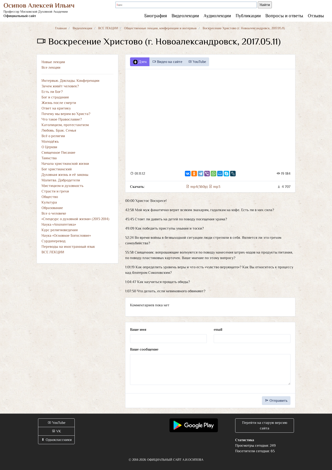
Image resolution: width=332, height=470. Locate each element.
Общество (50, 197)
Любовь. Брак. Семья (59, 130)
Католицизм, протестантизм (65, 125)
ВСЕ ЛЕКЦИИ (108, 28)
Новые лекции (53, 62)
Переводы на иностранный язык (68, 247)
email (218, 330)
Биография (155, 15)
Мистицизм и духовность (62, 186)
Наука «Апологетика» (59, 224)
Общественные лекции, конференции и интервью (160, 28)
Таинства (49, 158)
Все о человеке (54, 213)
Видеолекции (185, 15)
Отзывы (316, 15)
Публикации (248, 15)
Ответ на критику (56, 108)
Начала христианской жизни (65, 164)
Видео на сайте (167, 62)
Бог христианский (57, 169)
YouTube (197, 62)
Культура (49, 202)
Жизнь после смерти (59, 103)
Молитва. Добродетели (61, 180)
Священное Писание (58, 153)
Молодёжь (50, 141)
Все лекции (51, 67)
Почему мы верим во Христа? (66, 114)
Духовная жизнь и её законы (65, 175)
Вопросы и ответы (284, 15)
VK (56, 431)
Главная (61, 28)
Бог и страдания (55, 97)
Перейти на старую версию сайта (264, 425)
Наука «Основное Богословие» (66, 236)
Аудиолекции (217, 15)
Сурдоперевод (53, 241)
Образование (52, 208)
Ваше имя (138, 330)
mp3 (214, 187)
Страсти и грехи (55, 191)
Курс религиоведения (60, 230)
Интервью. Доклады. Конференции (70, 81)
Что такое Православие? (62, 119)
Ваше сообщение (144, 349)
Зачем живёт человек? (60, 86)
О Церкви (49, 147)
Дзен (140, 62)
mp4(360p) (197, 187)
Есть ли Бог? (52, 92)
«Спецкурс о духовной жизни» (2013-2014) (75, 219)
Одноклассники (56, 440)
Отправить (276, 401)
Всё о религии (53, 136)
